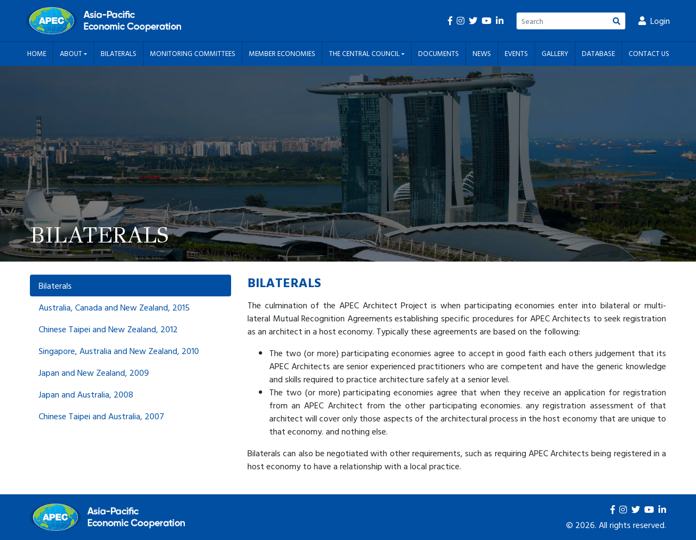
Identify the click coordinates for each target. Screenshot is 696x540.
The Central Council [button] (365, 53)
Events (516, 53)
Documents (438, 53)
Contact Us (649, 53)
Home (36, 53)
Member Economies (282, 53)
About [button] (72, 53)
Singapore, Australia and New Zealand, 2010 (119, 350)
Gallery (555, 53)
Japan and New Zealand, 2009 (94, 372)
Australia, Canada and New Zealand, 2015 (114, 307)
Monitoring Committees (192, 53)
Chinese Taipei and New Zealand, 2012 (108, 329)
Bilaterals (118, 53)
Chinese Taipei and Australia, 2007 (101, 416)
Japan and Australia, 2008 (86, 394)
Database (598, 53)
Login (654, 20)
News (482, 53)
